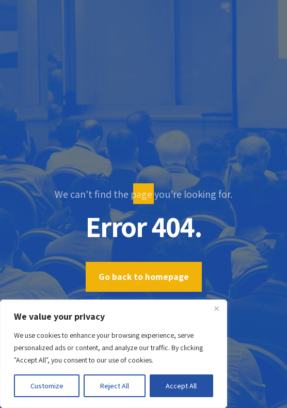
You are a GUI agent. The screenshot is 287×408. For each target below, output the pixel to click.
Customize (46, 385)
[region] (113, 354)
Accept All (181, 385)
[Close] (216, 308)
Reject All (114, 385)
